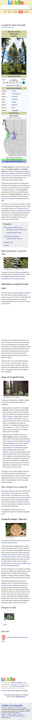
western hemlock (11, 557)
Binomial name (14, 113)
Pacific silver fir (21, 554)
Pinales (14, 102)
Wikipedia (21, 711)
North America (5, 175)
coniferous (27, 293)
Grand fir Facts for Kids (8, 690)
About (14, 714)
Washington (11, 443)
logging (16, 546)
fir (15, 171)
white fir (23, 204)
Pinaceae (14, 105)
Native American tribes (11, 491)
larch (10, 585)
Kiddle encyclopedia (17, 682)
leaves (6, 340)
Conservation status (14, 76)
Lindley (19, 118)
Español (26, 12)
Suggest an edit (20, 696)
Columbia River (5, 278)
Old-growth (6, 397)
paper (14, 571)
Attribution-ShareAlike (18, 686)
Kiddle (3, 714)
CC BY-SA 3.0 (18, 708)
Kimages (15, 12)
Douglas (9, 118)
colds (2, 495)
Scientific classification (14, 88)
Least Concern (10, 85)
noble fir (13, 554)
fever (8, 495)
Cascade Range (17, 180)
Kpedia (20, 12)
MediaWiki (17, 712)
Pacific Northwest (10, 173)
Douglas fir (5, 585)
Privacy (20, 714)
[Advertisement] (16, 18)
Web (5, 12)
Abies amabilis (22, 563)
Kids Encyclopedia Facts (7, 27)
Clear (25, 7)
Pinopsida (14, 99)
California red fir (6, 554)
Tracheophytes (16, 93)
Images (9, 12)
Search (29, 7)
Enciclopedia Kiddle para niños (17, 716)
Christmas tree (20, 208)
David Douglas (10, 198)
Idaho (4, 449)
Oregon (17, 397)
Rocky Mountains (18, 445)
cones (6, 361)
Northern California (23, 173)
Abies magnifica (14, 565)
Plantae (14, 91)
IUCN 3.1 (18, 85)
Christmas (18, 499)
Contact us (4, 716)
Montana (5, 452)
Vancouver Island (23, 414)
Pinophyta (15, 96)
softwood (20, 210)
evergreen (21, 293)
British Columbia (7, 416)
